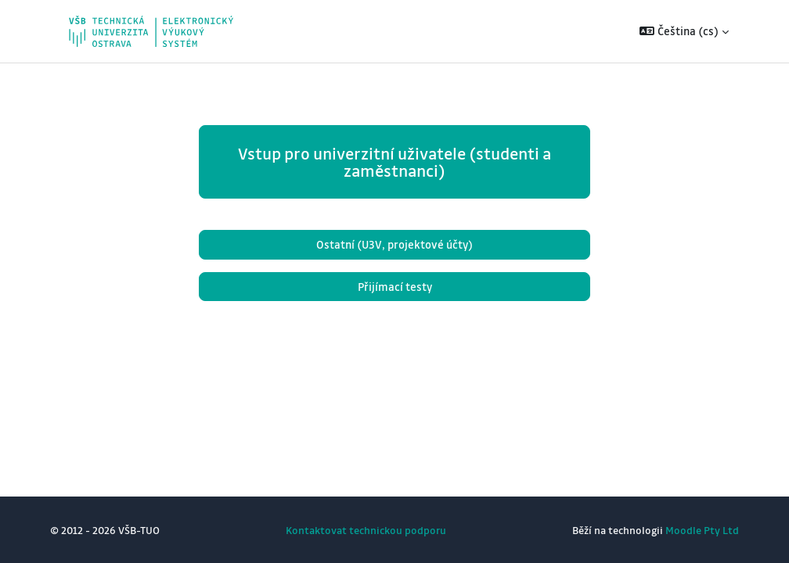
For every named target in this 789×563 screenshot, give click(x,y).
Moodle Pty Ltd (702, 529)
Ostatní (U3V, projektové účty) (394, 244)
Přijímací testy (395, 286)
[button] (684, 31)
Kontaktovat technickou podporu (366, 529)
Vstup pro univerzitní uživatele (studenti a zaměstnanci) (394, 162)
